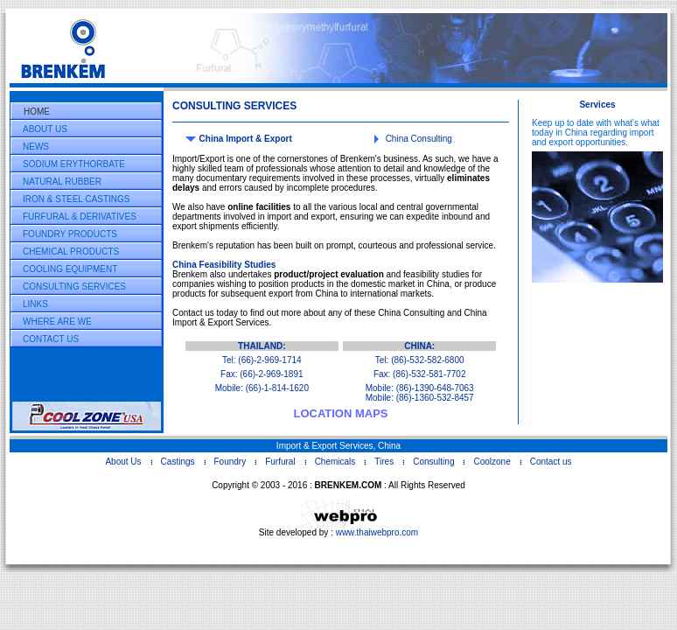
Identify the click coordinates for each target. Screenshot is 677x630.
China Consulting (419, 139)
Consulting (433, 461)
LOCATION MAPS (340, 413)
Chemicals (335, 461)
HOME (37, 111)
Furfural (280, 461)
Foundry (230, 461)
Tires (384, 461)
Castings (178, 461)
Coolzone (491, 461)
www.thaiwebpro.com (377, 532)
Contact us (551, 461)
